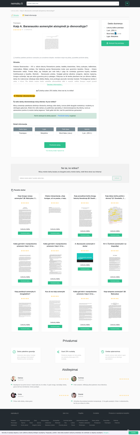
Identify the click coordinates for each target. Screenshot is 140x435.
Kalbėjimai (14, 425)
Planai (73, 425)
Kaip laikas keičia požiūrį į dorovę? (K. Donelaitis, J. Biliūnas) (114, 198)
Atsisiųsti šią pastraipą (115, 43)
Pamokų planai (63, 425)
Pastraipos (23, 133)
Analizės (13, 420)
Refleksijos (82, 425)
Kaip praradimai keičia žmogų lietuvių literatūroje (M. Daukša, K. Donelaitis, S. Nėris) (85, 198)
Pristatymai (97, 423)
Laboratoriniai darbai (82, 420)
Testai (31, 423)
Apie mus (65, 413)
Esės (35, 420)
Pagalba (80, 413)
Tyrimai (39, 423)
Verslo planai (24, 425)
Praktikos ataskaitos (84, 423)
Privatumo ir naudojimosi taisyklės (119, 413)
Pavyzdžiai (106, 420)
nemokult (17, 3)
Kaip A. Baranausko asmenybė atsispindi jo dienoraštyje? (37, 10)
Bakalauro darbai (50, 425)
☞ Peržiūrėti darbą (62, 116)
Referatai (57, 423)
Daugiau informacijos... (55, 84)
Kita (65, 423)
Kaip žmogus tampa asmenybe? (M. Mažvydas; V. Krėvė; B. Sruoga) (25, 198)
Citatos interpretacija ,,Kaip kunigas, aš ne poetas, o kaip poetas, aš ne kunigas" (55, 198)
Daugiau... (107, 432)
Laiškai (73, 423)
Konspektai (56, 420)
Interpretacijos (45, 420)
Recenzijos (14, 423)
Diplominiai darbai (25, 420)
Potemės (117, 423)
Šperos (23, 423)
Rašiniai (116, 420)
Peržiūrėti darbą (55, 145)
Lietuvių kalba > (15, 10)
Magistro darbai (36, 425)
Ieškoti (117, 178)
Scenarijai (92, 425)
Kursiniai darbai (68, 420)
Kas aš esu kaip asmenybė (55, 291)
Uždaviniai (48, 423)
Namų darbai (95, 420)
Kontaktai (96, 413)
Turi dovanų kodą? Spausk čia (55, 150)
